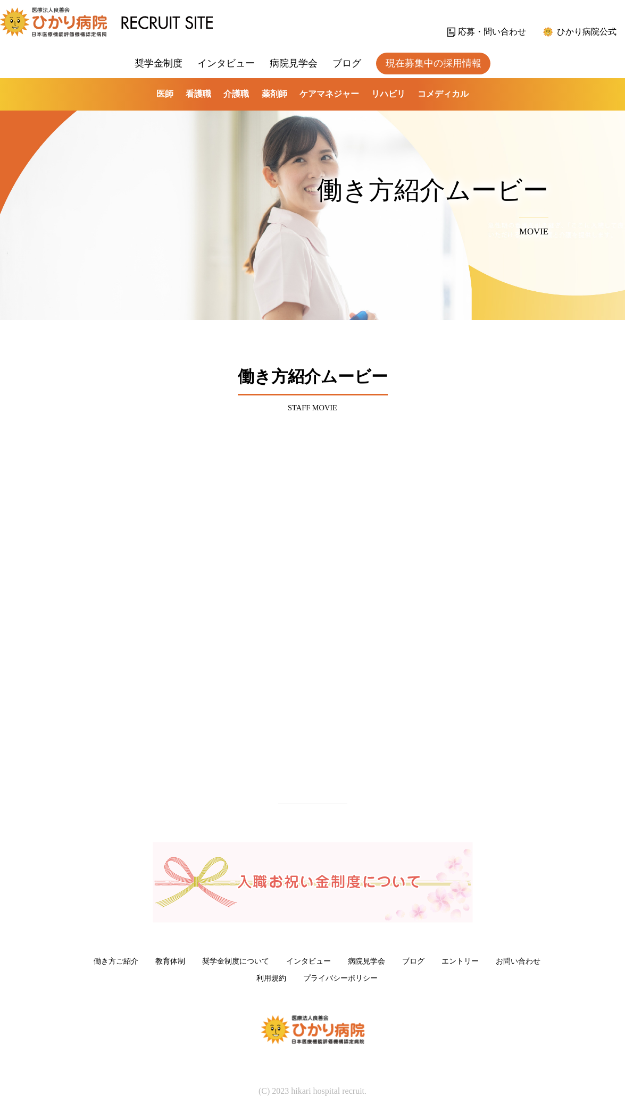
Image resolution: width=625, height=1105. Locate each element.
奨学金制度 (158, 63)
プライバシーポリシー (340, 978)
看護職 (198, 93)
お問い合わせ (518, 961)
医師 (164, 93)
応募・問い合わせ (492, 31)
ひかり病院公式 (586, 31)
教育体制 (170, 961)
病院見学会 (294, 63)
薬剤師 (274, 93)
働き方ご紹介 (116, 961)
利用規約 (271, 978)
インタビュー (226, 63)
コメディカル (443, 93)
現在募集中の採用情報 (433, 63)
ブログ (346, 63)
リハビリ (388, 93)
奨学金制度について (235, 961)
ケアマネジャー (329, 93)
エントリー (460, 961)
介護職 (236, 93)
